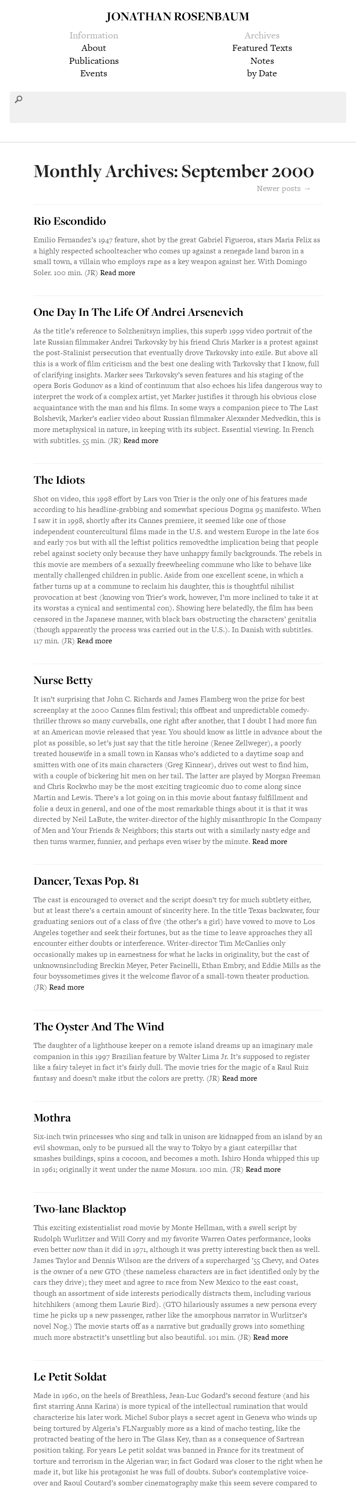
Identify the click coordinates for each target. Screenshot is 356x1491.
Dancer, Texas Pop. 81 (86, 880)
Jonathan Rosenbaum (178, 16)
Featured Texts (262, 47)
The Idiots (59, 479)
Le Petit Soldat (70, 1376)
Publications (94, 60)
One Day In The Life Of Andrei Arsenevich (138, 312)
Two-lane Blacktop (79, 1208)
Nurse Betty (63, 680)
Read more (117, 272)
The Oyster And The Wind (98, 1026)
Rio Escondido (69, 220)
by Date (262, 73)
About (94, 47)
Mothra (52, 1117)
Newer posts (284, 188)
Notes (262, 60)
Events (93, 73)
